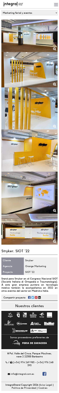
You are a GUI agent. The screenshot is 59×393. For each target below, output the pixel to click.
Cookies (42, 387)
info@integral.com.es (22, 373)
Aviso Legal (45, 384)
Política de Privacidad (24, 387)
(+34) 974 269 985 (23, 362)
